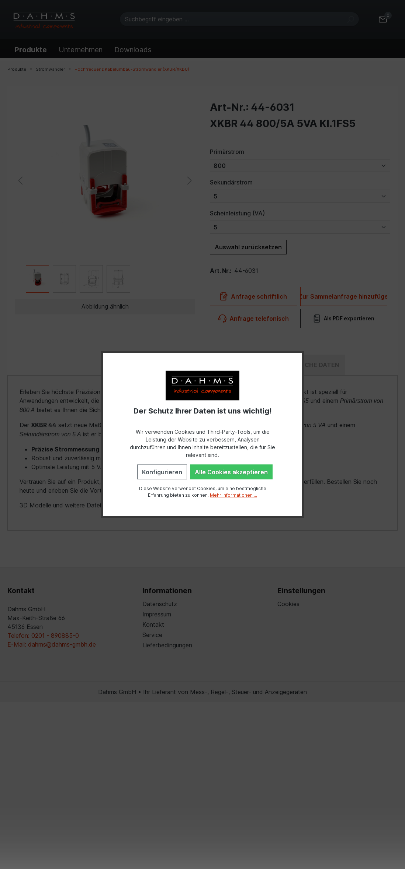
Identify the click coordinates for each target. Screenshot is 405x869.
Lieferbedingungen (167, 645)
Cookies (288, 604)
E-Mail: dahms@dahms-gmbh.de (51, 644)
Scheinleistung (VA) (237, 213)
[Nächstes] (189, 180)
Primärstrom (227, 151)
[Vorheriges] (20, 180)
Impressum (156, 614)
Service (152, 634)
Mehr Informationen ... (233, 494)
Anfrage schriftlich (253, 296)
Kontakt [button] (21, 590)
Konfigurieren (162, 471)
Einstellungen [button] (301, 590)
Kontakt (153, 624)
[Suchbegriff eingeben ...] (231, 19)
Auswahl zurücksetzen (248, 247)
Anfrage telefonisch (253, 318)
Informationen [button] (167, 590)
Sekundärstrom (231, 182)
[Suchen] (350, 19)
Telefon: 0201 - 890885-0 (43, 635)
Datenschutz (159, 604)
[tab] (308, 365)
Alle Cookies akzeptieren (231, 471)
